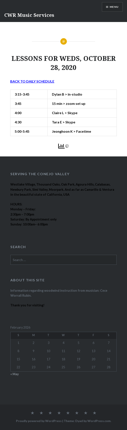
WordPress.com (99, 421)
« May (14, 374)
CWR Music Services (29, 15)
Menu (114, 6)
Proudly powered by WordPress (39, 421)
